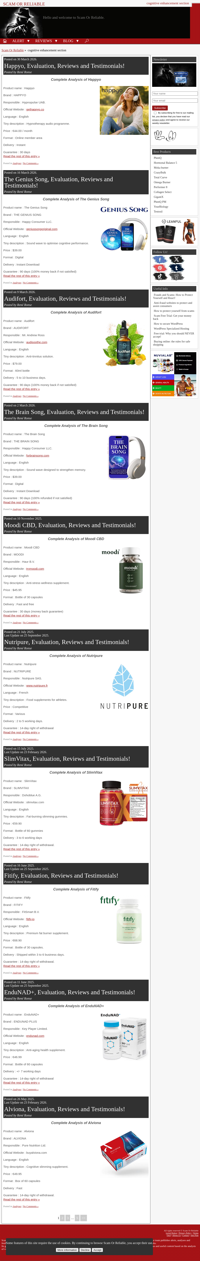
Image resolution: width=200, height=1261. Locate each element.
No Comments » (30, 163)
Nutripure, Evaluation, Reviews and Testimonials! (66, 641)
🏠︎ (5, 41)
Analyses (16, 163)
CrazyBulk (160, 172)
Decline (85, 1250)
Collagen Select (162, 192)
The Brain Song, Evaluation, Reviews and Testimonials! (74, 411)
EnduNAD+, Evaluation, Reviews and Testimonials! (69, 992)
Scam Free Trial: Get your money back (172, 317)
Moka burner (161, 167)
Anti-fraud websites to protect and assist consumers (172, 304)
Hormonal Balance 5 (165, 162)
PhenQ (157, 157)
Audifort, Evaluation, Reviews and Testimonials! (65, 298)
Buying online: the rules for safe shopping (171, 343)
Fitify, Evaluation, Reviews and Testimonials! (61, 875)
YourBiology (161, 206)
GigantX (158, 196)
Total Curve (160, 177)
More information (67, 1250)
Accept (97, 1250)
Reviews (43, 41)
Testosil (158, 211)
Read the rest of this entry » (21, 156)
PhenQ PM (160, 201)
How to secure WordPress (168, 323)
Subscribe (160, 108)
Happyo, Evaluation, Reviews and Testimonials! (64, 65)
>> (83, 1218)
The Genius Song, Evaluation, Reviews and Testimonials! (58, 182)
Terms (195, 1233)
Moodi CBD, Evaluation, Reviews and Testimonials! (70, 525)
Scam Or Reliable (24, 4)
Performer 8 (160, 187)
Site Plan (194, 1235)
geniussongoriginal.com (42, 229)
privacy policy (158, 120)
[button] (28, 40)
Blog (68, 41)
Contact (185, 1235)
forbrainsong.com (37, 455)
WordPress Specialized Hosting (171, 328)
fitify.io (30, 919)
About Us (176, 1235)
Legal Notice (171, 1233)
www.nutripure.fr (37, 685)
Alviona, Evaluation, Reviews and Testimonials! (64, 1109)
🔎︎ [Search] (86, 41)
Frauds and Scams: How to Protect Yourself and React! (173, 296)
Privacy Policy (185, 1233)
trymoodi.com (35, 568)
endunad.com (35, 1035)
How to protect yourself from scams (174, 310)
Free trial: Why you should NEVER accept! (173, 335)
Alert (18, 41)
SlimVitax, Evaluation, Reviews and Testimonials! (67, 758)
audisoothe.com (36, 342)
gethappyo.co (35, 109)
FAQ (169, 1235)
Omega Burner (162, 182)
